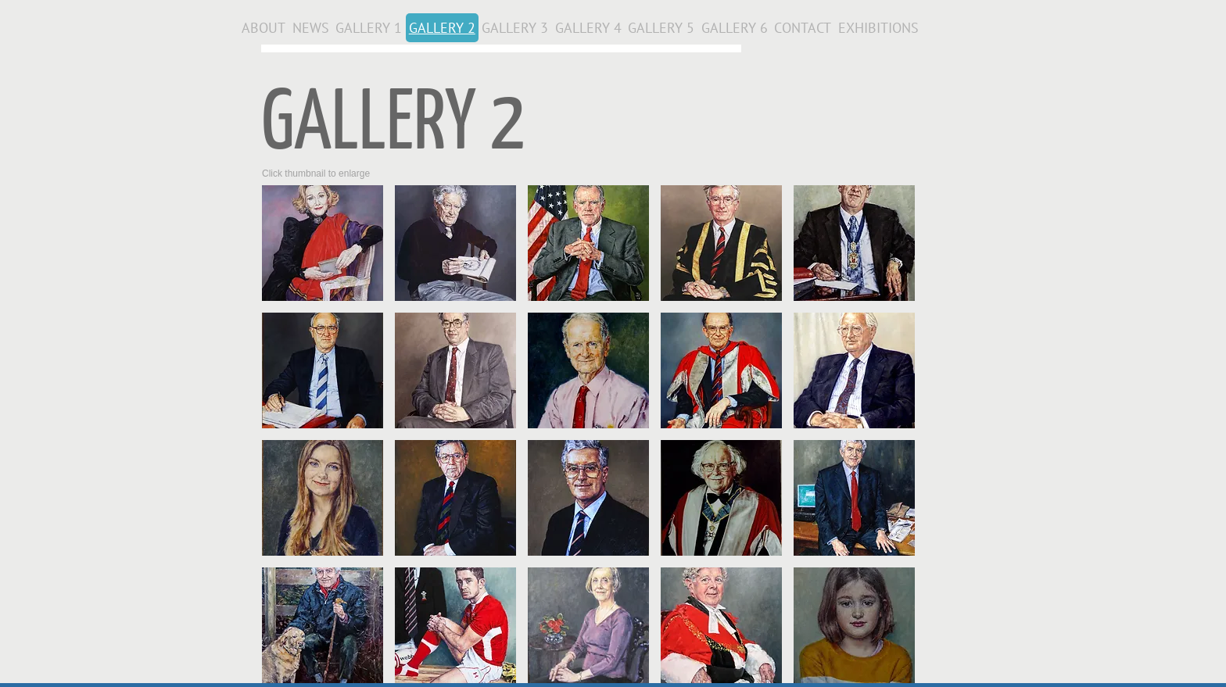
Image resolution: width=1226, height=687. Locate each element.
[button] (322, 243)
